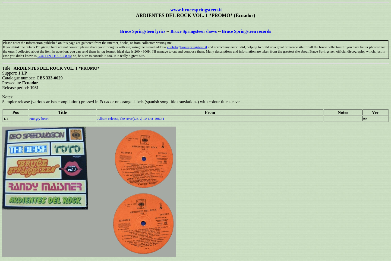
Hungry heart (39, 119)
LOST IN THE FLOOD (54, 56)
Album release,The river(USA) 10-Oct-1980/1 (130, 119)
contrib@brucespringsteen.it (187, 47)
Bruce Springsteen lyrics (142, 31)
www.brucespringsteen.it (196, 9)
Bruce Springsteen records (246, 31)
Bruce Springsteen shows (194, 31)
